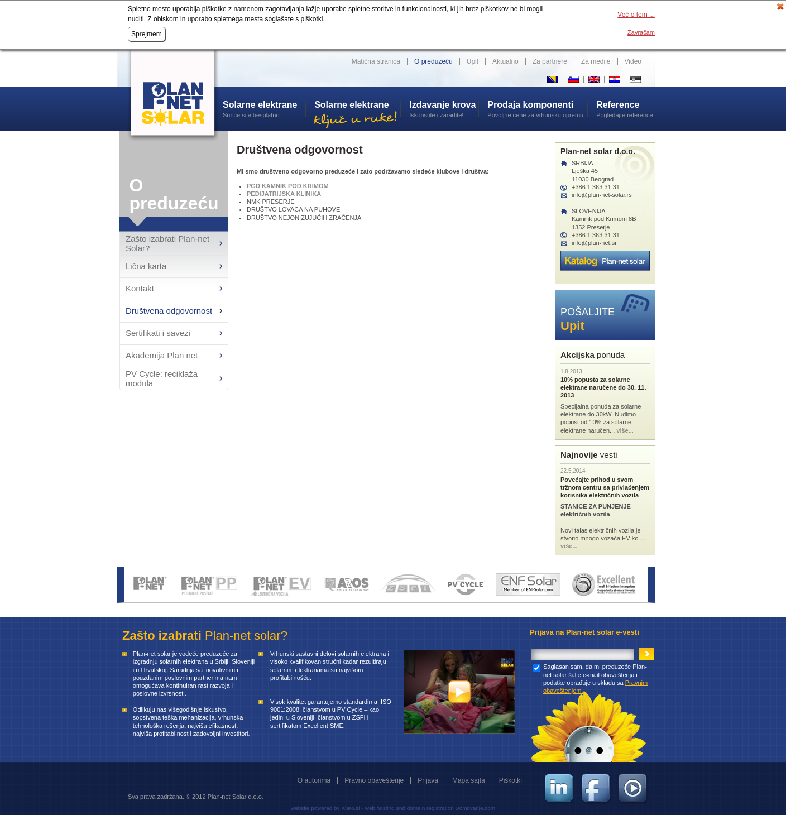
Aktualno (505, 61)
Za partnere (550, 61)
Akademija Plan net (162, 355)
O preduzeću (433, 61)
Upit (472, 61)
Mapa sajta (468, 780)
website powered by (315, 808)
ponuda (592, 354)
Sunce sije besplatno (264, 108)
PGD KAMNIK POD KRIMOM (288, 186)
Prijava (428, 780)
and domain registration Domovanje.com (445, 808)
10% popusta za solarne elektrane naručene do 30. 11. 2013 (603, 387)
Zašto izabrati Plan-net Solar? (167, 243)
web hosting (380, 808)
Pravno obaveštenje (374, 780)
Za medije (596, 61)
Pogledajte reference (625, 108)
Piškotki (510, 780)
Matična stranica (376, 61)
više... (625, 430)
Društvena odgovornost (169, 310)
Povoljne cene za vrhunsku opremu (537, 108)
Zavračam (641, 32)
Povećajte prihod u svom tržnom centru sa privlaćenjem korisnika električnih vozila (604, 487)
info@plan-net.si (594, 242)
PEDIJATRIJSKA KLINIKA (284, 193)
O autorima (314, 780)
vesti (588, 454)
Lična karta (146, 266)
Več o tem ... (636, 14)
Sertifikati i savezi (158, 333)
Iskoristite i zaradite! (443, 108)
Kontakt (140, 288)
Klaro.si (350, 808)
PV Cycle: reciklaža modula (162, 378)
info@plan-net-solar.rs (602, 194)
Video (633, 61)
